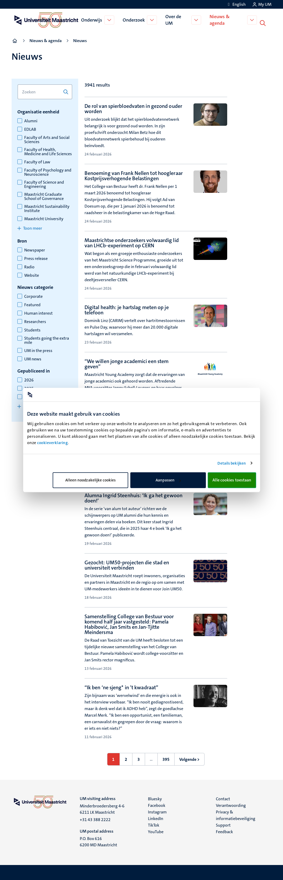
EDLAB (30, 128)
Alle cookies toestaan (231, 480)
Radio (29, 266)
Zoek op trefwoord (17, 83)
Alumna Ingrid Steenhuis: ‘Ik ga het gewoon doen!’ (133, 497)
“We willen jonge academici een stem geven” (127, 363)
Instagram (157, 811)
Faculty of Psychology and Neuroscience (47, 171)
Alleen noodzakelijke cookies (90, 480)
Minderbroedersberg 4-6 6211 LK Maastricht (102, 808)
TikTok (153, 824)
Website (31, 274)
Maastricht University (43, 218)
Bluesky (155, 798)
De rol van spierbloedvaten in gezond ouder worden (133, 108)
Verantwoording (231, 804)
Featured (32, 304)
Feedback (224, 830)
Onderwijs (92, 19)
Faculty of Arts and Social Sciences (46, 138)
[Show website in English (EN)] (236, 4)
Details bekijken (231, 463)
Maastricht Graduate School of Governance (44, 195)
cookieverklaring (52, 442)
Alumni (30, 120)
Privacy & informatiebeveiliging (235, 814)
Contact (223, 798)
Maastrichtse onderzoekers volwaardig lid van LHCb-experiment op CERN (132, 242)
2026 (29, 379)
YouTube (155, 830)
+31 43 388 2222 (95, 818)
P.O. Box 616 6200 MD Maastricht (98, 841)
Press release (36, 257)
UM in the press (38, 350)
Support (223, 824)
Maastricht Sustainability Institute (46, 207)
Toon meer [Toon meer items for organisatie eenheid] (32, 227)
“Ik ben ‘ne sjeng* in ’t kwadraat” (121, 686)
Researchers (35, 321)
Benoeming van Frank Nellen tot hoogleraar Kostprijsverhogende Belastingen (134, 175)
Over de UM (174, 19)
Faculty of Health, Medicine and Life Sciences (48, 151)
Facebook (156, 804)
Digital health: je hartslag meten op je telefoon (127, 309)
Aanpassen (168, 480)
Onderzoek (134, 19)
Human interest (38, 312)
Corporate (33, 295)
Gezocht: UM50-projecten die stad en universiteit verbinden (127, 564)
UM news (32, 358)
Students (32, 329)
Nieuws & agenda (221, 19)
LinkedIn (155, 817)
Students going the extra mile (46, 339)
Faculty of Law (37, 161)
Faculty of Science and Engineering (44, 183)
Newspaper (34, 249)
